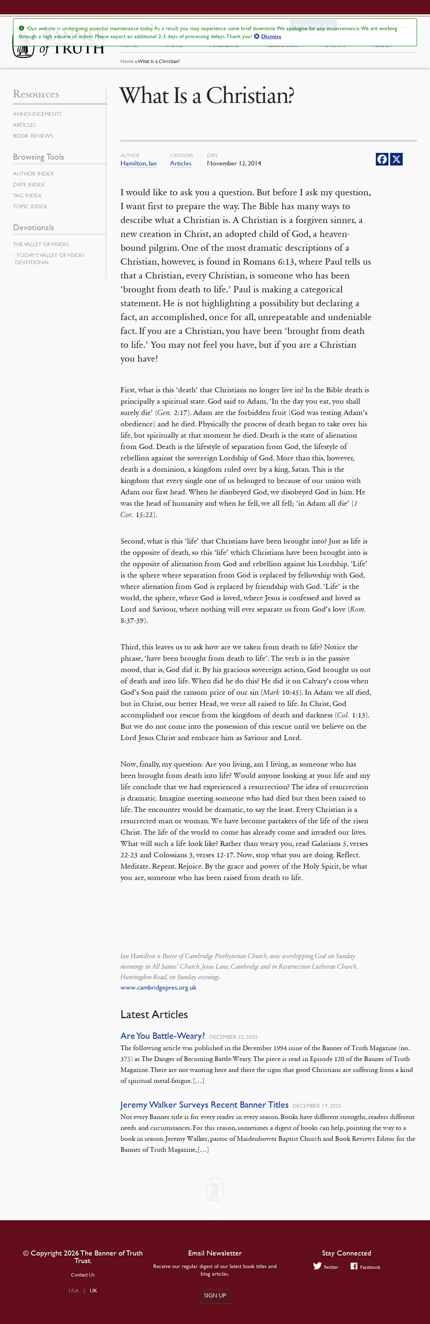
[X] (396, 163)
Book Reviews (34, 140)
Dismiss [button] (271, 36)
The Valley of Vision (42, 248)
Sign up (215, 1295)
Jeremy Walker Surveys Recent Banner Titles (204, 1108)
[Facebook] (382, 163)
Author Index (35, 177)
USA (74, 1290)
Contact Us (83, 1274)
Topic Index (31, 210)
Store (173, 46)
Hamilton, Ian (139, 167)
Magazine (224, 46)
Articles (180, 167)
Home (127, 65)
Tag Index (28, 199)
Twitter (325, 1267)
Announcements (39, 118)
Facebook (366, 1267)
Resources (282, 46)
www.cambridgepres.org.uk (159, 991)
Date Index (30, 188)
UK (93, 1290)
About (383, 46)
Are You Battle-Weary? (163, 1040)
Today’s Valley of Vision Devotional (49, 263)
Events (335, 46)
